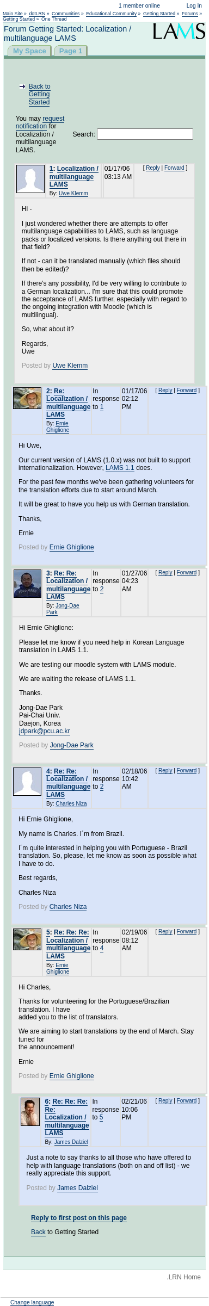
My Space (29, 51)
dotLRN (37, 13)
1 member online (139, 6)
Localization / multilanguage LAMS (74, 176)
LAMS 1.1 (120, 468)
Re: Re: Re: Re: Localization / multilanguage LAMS (67, 1117)
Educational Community (111, 13)
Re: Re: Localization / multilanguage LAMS (68, 585)
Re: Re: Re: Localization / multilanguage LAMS (68, 944)
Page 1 (71, 51)
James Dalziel (71, 1142)
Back (38, 1232)
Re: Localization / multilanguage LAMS (68, 402)
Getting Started (159, 13)
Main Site (13, 13)
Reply (153, 168)
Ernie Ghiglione (57, 426)
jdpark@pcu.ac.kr (44, 731)
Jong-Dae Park (72, 745)
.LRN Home (184, 1277)
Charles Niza (71, 804)
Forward (174, 168)
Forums (190, 13)
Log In (194, 6)
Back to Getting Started (40, 94)
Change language (32, 1302)
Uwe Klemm (73, 193)
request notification (40, 122)
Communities (65, 13)
